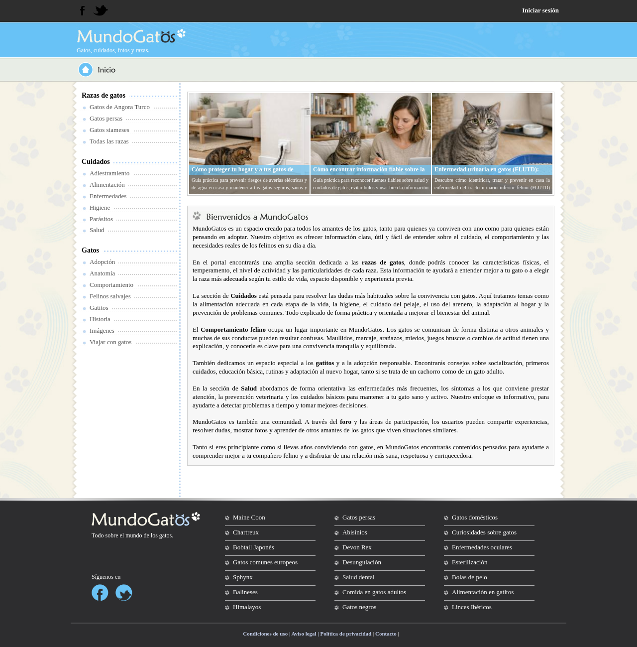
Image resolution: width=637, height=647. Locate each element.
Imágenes (102, 330)
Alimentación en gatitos (483, 592)
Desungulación (361, 562)
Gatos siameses (109, 129)
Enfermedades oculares (482, 547)
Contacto (386, 634)
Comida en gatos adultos (374, 592)
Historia (100, 319)
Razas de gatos (103, 95)
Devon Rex (357, 547)
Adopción (102, 261)
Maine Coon (249, 517)
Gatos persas (106, 118)
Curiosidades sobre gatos (484, 532)
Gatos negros (359, 607)
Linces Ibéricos (472, 607)
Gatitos (99, 307)
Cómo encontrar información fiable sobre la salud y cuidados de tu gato (369, 173)
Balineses (245, 592)
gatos (165, 535)
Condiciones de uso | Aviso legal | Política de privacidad (307, 634)
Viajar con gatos (110, 342)
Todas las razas (109, 141)
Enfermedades (108, 196)
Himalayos (247, 607)
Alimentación (107, 184)
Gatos (90, 250)
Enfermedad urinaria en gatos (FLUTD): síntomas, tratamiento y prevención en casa (489, 173)
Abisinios (354, 532)
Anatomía (102, 273)
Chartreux (246, 532)
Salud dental (358, 577)
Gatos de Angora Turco (120, 107)
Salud (97, 230)
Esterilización (469, 562)
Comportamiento (111, 284)
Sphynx (243, 577)
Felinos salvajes (110, 296)
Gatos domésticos (475, 517)
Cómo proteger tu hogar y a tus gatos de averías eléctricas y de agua (243, 173)
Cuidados (96, 161)
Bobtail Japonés (253, 547)
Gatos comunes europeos (265, 562)
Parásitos (101, 219)
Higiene (100, 207)
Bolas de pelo (469, 577)
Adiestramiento (109, 173)
